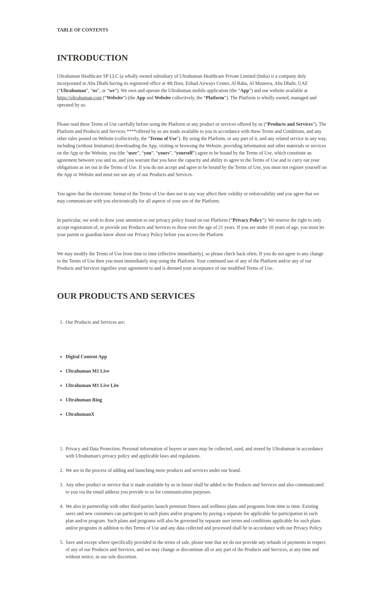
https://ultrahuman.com (79, 97)
